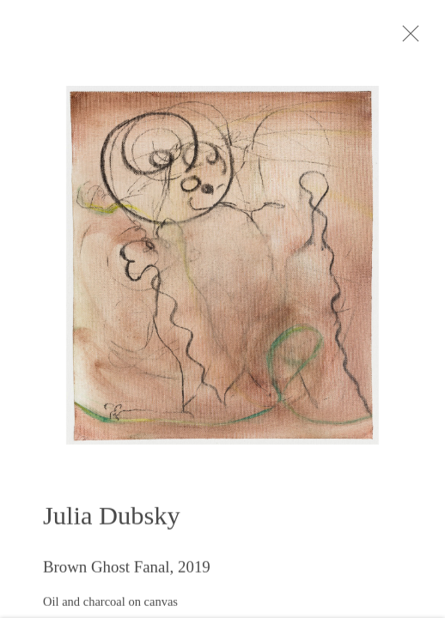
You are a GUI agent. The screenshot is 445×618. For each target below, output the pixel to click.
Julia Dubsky (111, 520)
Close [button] (416, 39)
